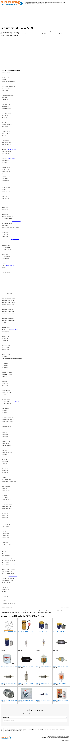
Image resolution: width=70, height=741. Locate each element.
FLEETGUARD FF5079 (6, 247)
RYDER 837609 (5, 513)
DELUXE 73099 (5, 207)
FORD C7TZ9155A (6, 258)
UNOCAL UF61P (5, 562)
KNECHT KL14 (5, 383)
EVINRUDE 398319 (6, 230)
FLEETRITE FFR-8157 (6, 249)
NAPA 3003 (4, 457)
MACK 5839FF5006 (6, 408)
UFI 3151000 (4, 553)
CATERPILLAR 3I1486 (6, 147)
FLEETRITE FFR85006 (6, 252)
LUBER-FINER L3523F (6, 403)
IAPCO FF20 (4, 356)
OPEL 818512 (5, 472)
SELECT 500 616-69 (6, 524)
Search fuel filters (65, 607)
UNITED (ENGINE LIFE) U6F (8, 558)
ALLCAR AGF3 (5, 90)
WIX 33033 (4, 594)
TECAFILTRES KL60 (6, 549)
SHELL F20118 (5, 529)
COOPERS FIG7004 (6, 187)
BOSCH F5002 (5, 126)
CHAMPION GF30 (5, 160)
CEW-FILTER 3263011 (6, 153)
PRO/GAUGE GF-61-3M (7, 493)
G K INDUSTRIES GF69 (7, 270)
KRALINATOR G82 (6, 388)
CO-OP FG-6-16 (5, 178)
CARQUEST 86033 (6, 133)
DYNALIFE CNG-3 (5, 225)
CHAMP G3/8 (5, 158)
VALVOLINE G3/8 (5, 564)
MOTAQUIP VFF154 (6, 441)
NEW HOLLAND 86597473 (7, 466)
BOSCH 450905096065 (7, 124)
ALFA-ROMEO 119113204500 (8, 86)
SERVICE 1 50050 (5, 526)
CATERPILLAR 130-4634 (7, 140)
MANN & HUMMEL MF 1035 (8, 415)
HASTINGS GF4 (5, 340)
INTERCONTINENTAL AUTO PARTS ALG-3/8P (11, 361)
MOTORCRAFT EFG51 (6, 445)
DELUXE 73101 (5, 209)
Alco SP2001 (4, 84)
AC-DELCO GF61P (5, 77)
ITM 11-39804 (5, 367)
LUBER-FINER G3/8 (6, 401)
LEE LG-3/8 (4, 394)
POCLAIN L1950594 (6, 486)
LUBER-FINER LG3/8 (6, 406)
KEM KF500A (4, 381)
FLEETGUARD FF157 (6, 239)
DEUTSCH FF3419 (5, 212)
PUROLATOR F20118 (6, 499)
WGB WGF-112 (5, 587)
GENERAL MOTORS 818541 (8, 313)
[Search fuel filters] (30, 607)
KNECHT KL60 (5, 385)
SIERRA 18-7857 (5, 535)
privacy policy (67, 740)
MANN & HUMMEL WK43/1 (8, 419)
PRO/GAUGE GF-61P (6, 495)
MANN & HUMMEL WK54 (7, 421)
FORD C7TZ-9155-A (6, 256)
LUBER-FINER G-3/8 (6, 399)
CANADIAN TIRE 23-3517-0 (8, 129)
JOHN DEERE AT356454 (7, 374)
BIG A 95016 (4, 120)
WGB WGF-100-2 (5, 585)
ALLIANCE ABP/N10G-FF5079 (8, 93)
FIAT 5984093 (5, 236)
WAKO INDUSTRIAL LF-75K (8, 573)
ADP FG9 (4, 79)
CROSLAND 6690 (5, 194)
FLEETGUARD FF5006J (6, 245)
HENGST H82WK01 (6, 343)
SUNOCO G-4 (5, 542)
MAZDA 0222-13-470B (6, 426)
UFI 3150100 (4, 551)
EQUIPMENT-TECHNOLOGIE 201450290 (10, 227)
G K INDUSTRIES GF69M (7, 272)
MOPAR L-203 (5, 439)
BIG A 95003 (4, 117)
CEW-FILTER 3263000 (6, 151)
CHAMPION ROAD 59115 (7, 165)
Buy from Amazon (12, 149)
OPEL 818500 (5, 470)
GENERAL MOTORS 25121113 (8, 300)
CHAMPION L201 (5, 162)
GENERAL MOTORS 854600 (8, 316)
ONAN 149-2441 (5, 468)
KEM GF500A (4, 376)
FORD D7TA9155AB (6, 261)
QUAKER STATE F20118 (7, 504)
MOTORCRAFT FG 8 (6, 448)
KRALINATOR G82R (6, 390)
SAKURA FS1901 (5, 520)
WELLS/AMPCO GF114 (7, 582)
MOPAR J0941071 (5, 434)
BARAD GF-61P (5, 115)
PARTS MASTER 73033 (6, 479)
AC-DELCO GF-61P (6, 72)
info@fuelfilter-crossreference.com (63, 739)
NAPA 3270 (4, 463)
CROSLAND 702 (5, 196)
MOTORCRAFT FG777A (7, 452)
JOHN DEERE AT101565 (7, 372)
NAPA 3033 (4, 459)
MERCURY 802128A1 (6, 430)
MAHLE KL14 (4, 410)
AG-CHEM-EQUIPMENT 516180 (8, 81)
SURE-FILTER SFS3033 (6, 544)
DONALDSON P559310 (7, 223)
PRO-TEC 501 (4, 488)
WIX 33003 (4, 591)
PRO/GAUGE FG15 (6, 490)
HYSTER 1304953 (5, 347)
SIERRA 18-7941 (5, 540)
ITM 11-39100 (5, 363)
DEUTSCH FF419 (5, 214)
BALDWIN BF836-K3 (6, 108)
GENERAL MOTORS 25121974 (8, 304)
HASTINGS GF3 (5, 338)
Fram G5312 (4, 267)
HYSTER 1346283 (5, 349)
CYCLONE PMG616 (6, 203)
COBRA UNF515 (5, 185)
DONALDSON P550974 (7, 221)
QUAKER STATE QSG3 (6, 511)
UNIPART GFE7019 (6, 555)
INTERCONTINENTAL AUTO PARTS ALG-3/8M (12, 358)
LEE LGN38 (4, 397)
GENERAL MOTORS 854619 (8, 318)
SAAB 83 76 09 (5, 515)
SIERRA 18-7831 (5, 533)
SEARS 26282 (4, 522)
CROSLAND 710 (5, 198)
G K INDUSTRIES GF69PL (7, 293)
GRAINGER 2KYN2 (6, 327)
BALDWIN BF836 (5, 106)
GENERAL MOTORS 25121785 (8, 302)
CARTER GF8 (4, 135)
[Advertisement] (35, 16)
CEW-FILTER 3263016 (6, 156)
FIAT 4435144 (5, 234)
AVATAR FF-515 (5, 99)
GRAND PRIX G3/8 (6, 329)
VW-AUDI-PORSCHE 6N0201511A (9, 567)
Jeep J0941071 (5, 370)
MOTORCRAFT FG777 (6, 450)
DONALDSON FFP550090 (7, 216)
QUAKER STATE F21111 (7, 506)
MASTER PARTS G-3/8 (6, 424)
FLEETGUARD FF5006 (6, 243)
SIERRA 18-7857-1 (6, 537)
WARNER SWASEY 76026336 (8, 578)
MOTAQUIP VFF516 (6, 443)
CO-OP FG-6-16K (5, 180)
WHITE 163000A (5, 589)
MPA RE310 (4, 454)
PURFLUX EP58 (5, 497)
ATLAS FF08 (4, 97)
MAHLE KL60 (4, 412)
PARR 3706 (4, 475)
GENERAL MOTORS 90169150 (8, 320)
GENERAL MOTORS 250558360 (8, 298)
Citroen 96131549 (6, 176)
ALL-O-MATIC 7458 (6, 88)
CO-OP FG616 (5, 183)
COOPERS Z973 (5, 189)
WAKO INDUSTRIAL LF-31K (8, 571)
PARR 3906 (4, 477)
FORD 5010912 (5, 254)
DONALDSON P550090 (7, 218)
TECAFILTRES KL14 (6, 546)
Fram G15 (4, 263)
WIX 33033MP (5, 596)
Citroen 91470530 (6, 171)
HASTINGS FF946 (5, 336)
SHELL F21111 (5, 531)
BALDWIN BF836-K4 (6, 111)
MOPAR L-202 (5, 436)
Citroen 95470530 (6, 173)
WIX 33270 (4, 600)
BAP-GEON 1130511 (6, 113)
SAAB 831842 (5, 517)
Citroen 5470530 (5, 169)
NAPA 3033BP (5, 461)
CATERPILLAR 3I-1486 (6, 144)
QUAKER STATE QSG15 (7, 508)
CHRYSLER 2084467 (6, 167)
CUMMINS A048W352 (6, 201)
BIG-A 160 (4, 122)
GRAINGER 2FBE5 (6, 325)
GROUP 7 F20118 (5, 331)
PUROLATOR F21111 (6, 502)
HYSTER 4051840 (5, 352)
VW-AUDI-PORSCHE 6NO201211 (9, 569)
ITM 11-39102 (5, 365)
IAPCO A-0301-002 (6, 354)
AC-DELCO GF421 (5, 75)
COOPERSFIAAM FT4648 (7, 191)
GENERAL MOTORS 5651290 (8, 307)
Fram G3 (4, 265)
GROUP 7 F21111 (5, 334)
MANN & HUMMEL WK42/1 (8, 417)
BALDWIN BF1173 (6, 104)
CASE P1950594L (5, 138)
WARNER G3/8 (5, 576)
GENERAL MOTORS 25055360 (8, 296)
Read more (44, 3)
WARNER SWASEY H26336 (7, 580)
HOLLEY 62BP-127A (6, 345)
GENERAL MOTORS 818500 (8, 309)
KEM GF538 (4, 379)
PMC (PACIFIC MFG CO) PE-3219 (9, 481)
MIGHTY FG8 (4, 432)
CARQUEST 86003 (6, 131)
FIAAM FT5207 (5, 232)
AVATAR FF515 (5, 102)
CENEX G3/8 (4, 149)
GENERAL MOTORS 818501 (8, 311)
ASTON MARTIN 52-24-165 (8, 95)
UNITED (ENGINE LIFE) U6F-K (8, 560)
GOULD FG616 (5, 322)
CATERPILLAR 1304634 (7, 142)
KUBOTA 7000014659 (6, 392)
